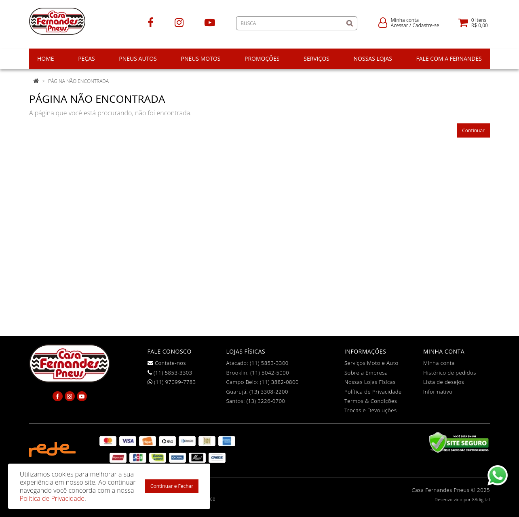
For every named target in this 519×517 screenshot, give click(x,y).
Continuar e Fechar (171, 486)
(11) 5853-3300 (269, 363)
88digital (481, 499)
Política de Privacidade (373, 391)
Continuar (473, 130)
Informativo (437, 391)
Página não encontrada (78, 81)
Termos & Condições (370, 401)
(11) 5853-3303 (170, 372)
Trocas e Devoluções (370, 410)
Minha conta (439, 363)
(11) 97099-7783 (172, 382)
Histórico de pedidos (449, 372)
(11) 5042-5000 (269, 372)
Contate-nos (167, 363)
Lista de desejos (443, 382)
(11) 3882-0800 (279, 382)
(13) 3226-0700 (266, 401)
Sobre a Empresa (366, 372)
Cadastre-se (425, 25)
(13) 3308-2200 (268, 391)
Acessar (399, 25)
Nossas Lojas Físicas (370, 382)
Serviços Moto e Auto (371, 363)
